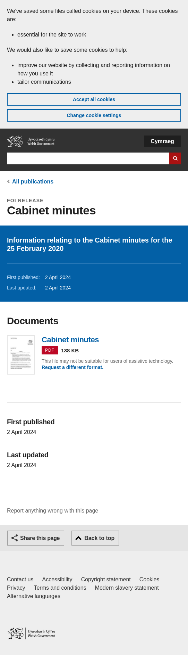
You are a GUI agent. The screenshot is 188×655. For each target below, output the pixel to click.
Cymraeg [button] (162, 141)
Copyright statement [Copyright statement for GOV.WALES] (106, 579)
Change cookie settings (94, 115)
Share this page (40, 538)
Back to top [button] (99, 538)
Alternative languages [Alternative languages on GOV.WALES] (33, 596)
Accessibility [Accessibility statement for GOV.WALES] (57, 579)
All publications (32, 182)
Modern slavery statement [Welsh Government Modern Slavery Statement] (127, 588)
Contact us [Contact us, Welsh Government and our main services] (20, 579)
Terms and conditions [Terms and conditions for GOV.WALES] (60, 588)
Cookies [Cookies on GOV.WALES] (149, 579)
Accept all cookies (94, 99)
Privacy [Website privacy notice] (16, 588)
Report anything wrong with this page (52, 511)
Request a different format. (72, 367)
